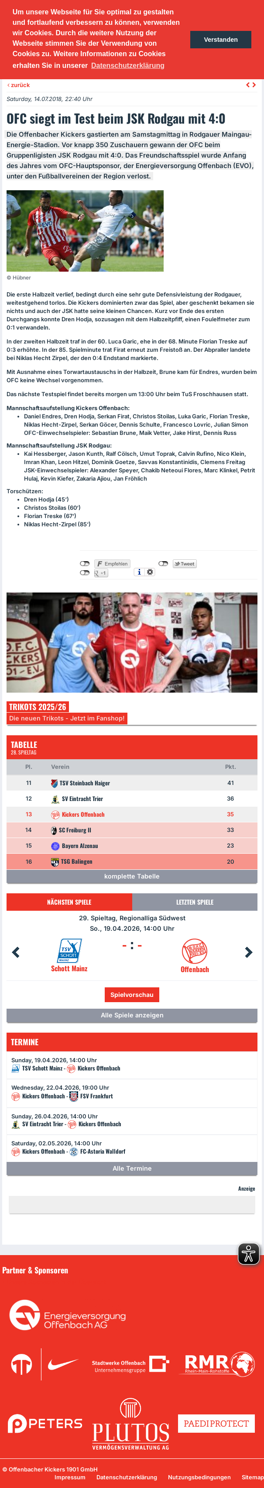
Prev (15, 952)
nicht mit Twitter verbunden (163, 563)
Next (248, 952)
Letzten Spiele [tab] (194, 901)
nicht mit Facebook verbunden (85, 563)
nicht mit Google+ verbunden (85, 573)
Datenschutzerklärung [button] (128, 65)
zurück (18, 84)
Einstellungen (149, 572)
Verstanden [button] (221, 39)
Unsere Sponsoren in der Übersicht (56, 1282)
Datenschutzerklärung (126, 1477)
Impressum (70, 1477)
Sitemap (253, 1477)
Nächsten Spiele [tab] (69, 901)
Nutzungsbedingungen (199, 1477)
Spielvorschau (132, 994)
